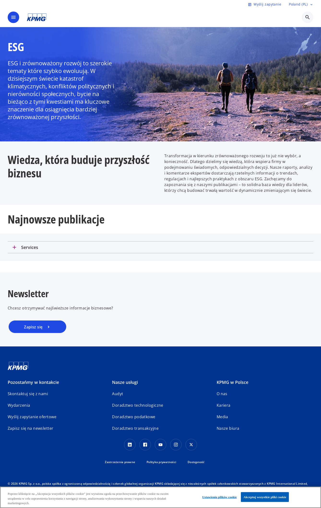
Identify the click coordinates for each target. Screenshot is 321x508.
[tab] (160, 247)
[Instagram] (176, 444)
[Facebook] (145, 444)
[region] (160, 497)
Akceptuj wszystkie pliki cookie (265, 497)
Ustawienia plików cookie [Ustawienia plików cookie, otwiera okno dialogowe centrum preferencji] (219, 497)
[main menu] (13, 17)
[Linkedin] (130, 444)
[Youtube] (160, 444)
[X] (191, 444)
